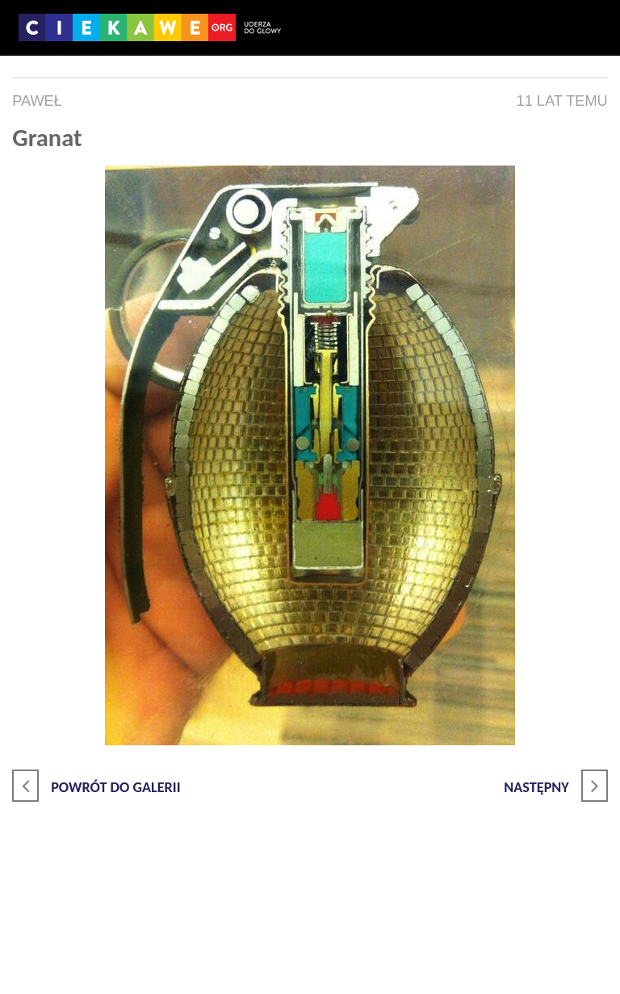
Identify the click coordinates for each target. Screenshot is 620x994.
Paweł (37, 101)
